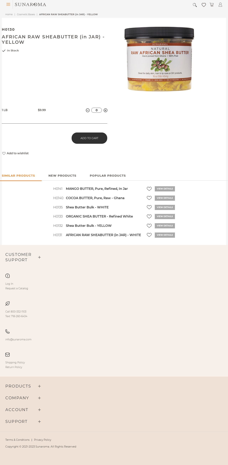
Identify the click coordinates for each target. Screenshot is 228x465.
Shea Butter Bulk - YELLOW (89, 226)
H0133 (58, 216)
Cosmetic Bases (26, 14)
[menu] (114, 286)
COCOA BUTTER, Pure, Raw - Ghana (95, 198)
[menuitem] (9, 283)
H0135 (58, 207)
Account (16, 409)
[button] (204, 5)
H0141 (57, 189)
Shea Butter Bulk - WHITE (87, 207)
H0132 (58, 226)
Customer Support (18, 257)
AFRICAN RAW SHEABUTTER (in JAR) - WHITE (103, 235)
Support (16, 421)
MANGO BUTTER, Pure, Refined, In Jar (97, 189)
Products (18, 386)
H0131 (57, 235)
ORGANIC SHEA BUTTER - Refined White (99, 216)
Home (9, 14)
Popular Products (108, 175)
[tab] (62, 176)
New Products (62, 175)
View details (165, 189)
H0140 (58, 198)
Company (17, 398)
